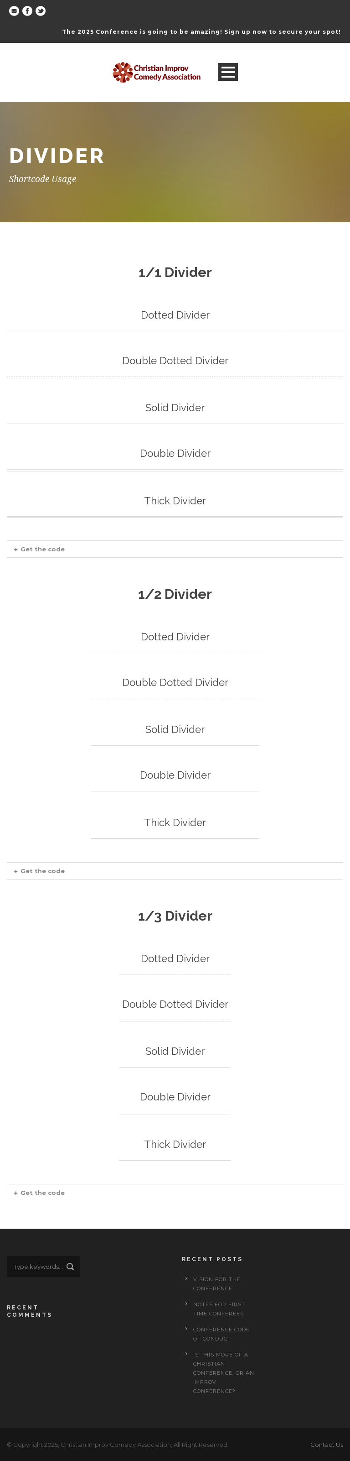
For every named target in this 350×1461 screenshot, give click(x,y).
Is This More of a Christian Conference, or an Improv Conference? (223, 1372)
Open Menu (228, 72)
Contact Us (326, 1444)
